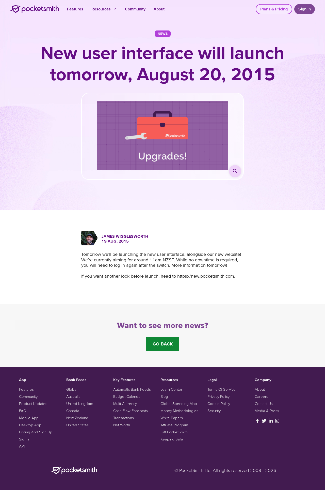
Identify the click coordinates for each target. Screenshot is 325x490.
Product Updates (33, 403)
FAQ (22, 410)
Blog (164, 396)
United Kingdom (79, 403)
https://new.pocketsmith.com (205, 276)
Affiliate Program (174, 425)
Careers (261, 396)
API (22, 446)
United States (77, 425)
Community (135, 9)
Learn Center (171, 389)
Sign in (304, 9)
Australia (73, 396)
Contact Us (264, 403)
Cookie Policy (218, 403)
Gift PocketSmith (174, 432)
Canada (72, 410)
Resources (104, 9)
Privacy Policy (218, 396)
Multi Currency (125, 403)
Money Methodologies (179, 410)
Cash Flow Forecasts (130, 410)
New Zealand (77, 418)
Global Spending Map (178, 403)
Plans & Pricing (274, 9)
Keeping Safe (171, 439)
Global (71, 389)
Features (75, 9)
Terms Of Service (221, 389)
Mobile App (29, 418)
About (159, 9)
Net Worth (121, 425)
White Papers (171, 418)
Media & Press (267, 410)
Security (214, 410)
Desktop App (30, 425)
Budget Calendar (127, 396)
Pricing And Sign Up (35, 432)
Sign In (24, 439)
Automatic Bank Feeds (132, 389)
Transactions (123, 418)
